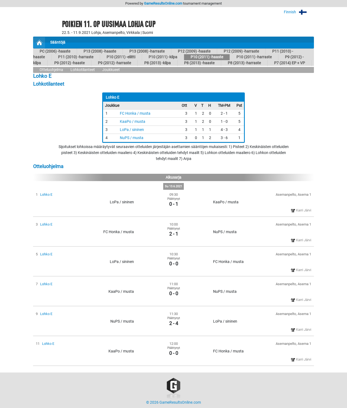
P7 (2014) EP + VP (289, 63)
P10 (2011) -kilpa (163, 57)
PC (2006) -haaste (55, 51)
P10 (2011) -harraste (254, 57)
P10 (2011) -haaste (207, 57)
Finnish (299, 12)
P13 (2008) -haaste (99, 51)
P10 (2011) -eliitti (121, 57)
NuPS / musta (131, 138)
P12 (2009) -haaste (194, 51)
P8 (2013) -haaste (199, 63)
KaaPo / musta (132, 121)
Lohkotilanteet (82, 70)
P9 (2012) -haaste (69, 63)
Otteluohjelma (51, 70)
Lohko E (46, 194)
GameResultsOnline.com (163, 3)
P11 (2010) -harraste (75, 57)
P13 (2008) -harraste (147, 51)
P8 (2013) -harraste (244, 63)
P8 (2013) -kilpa (157, 63)
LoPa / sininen (132, 129)
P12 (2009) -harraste (241, 51)
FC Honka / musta (135, 113)
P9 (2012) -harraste (114, 63)
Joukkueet (111, 70)
